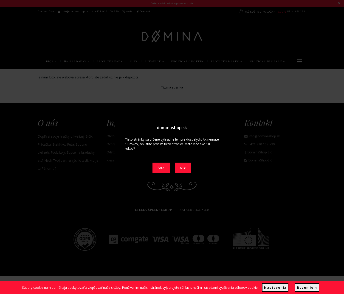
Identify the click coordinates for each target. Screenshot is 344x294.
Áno (161, 168)
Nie (183, 168)
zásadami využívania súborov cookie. (230, 287)
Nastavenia (275, 287)
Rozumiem (307, 287)
